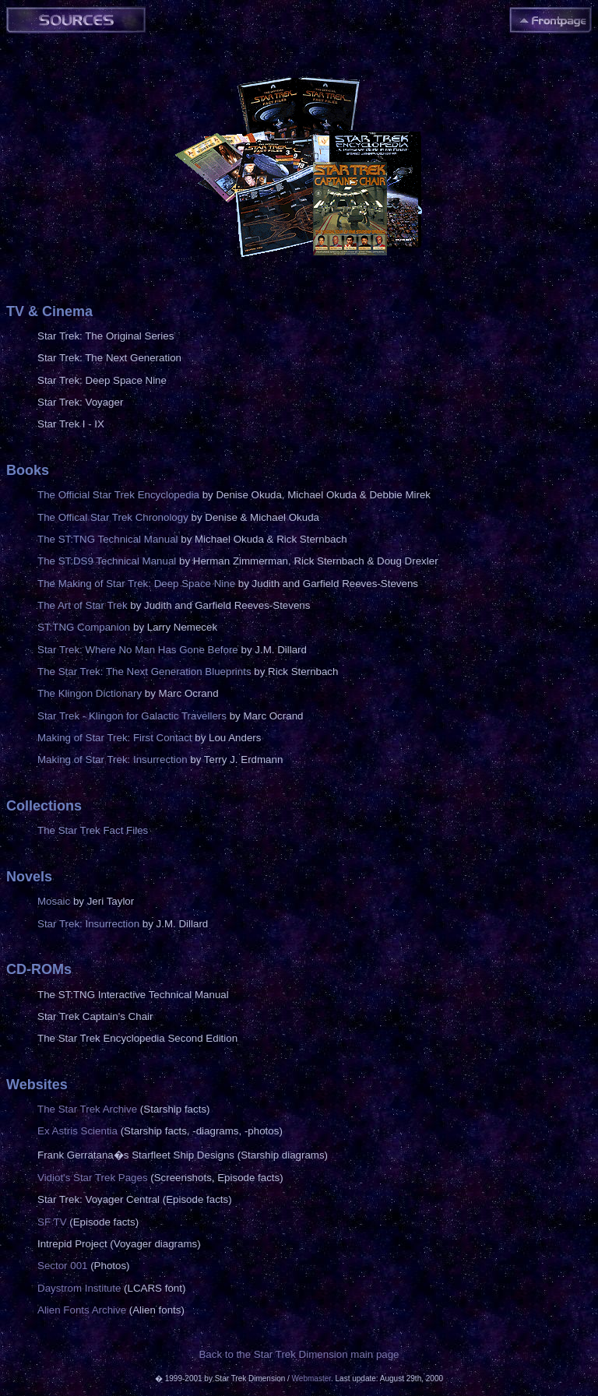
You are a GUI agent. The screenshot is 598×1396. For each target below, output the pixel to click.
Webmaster (311, 1378)
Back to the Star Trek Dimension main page (299, 1354)
